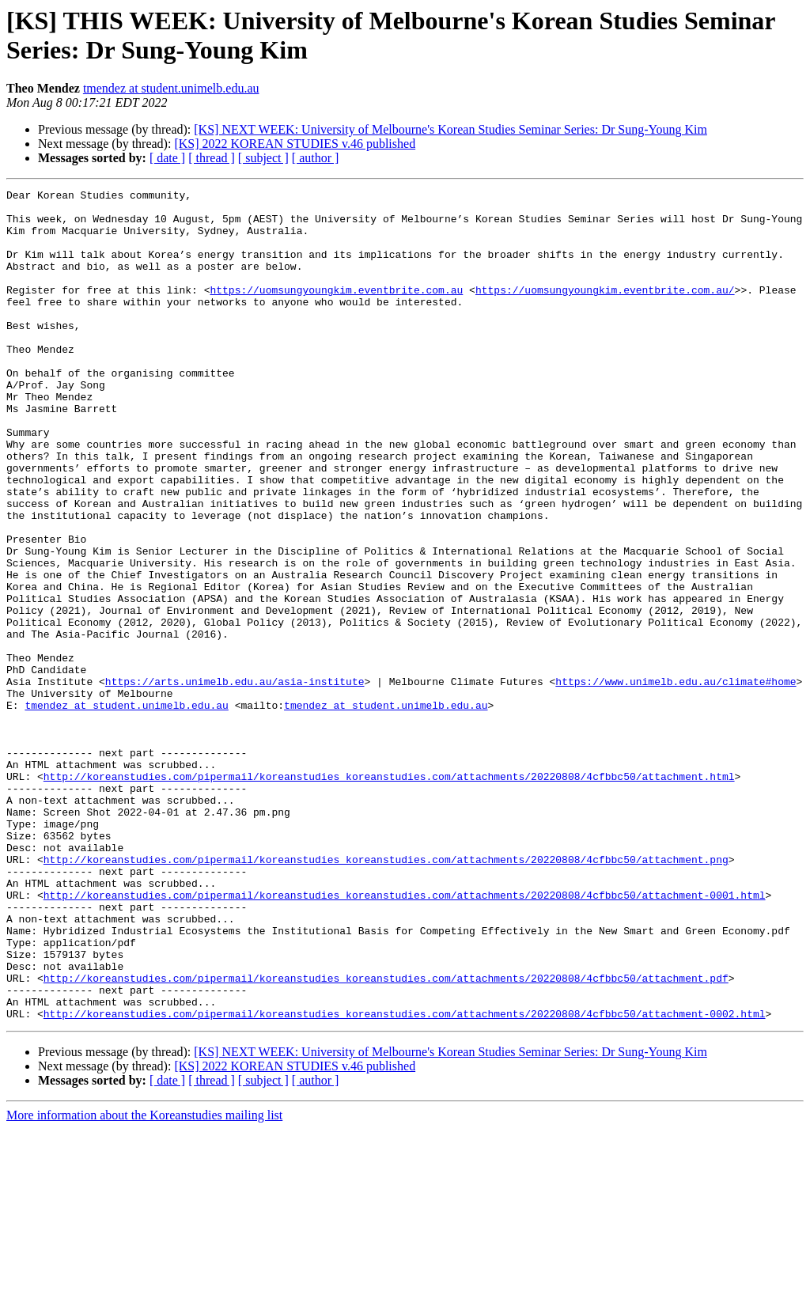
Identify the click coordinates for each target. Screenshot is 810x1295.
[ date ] (167, 158)
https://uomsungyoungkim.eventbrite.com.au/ (605, 311)
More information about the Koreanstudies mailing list (144, 1281)
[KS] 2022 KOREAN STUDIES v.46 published (294, 143)
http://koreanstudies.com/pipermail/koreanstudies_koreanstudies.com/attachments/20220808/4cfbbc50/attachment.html (389, 895)
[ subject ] (263, 158)
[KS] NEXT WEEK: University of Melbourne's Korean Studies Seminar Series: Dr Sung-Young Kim (450, 129)
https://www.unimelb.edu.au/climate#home (675, 781)
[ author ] (315, 158)
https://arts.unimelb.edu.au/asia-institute (235, 781)
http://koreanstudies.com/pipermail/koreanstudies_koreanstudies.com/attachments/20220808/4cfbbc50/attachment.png (386, 994)
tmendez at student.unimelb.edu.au (171, 88)
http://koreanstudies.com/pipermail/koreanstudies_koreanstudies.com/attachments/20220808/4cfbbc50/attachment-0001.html (405, 1037)
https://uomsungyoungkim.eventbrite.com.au (336, 311)
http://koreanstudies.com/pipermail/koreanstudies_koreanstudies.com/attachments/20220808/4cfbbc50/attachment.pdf (386, 1137)
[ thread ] (211, 158)
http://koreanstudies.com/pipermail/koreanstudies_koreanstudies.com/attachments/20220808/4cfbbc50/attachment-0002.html (405, 1179)
